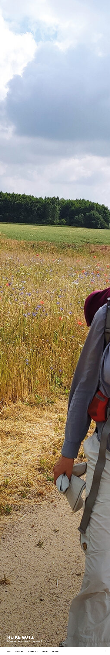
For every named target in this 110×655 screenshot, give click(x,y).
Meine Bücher (32, 651)
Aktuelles (45, 651)
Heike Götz (20, 637)
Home (9, 651)
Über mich (19, 651)
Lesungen (55, 651)
